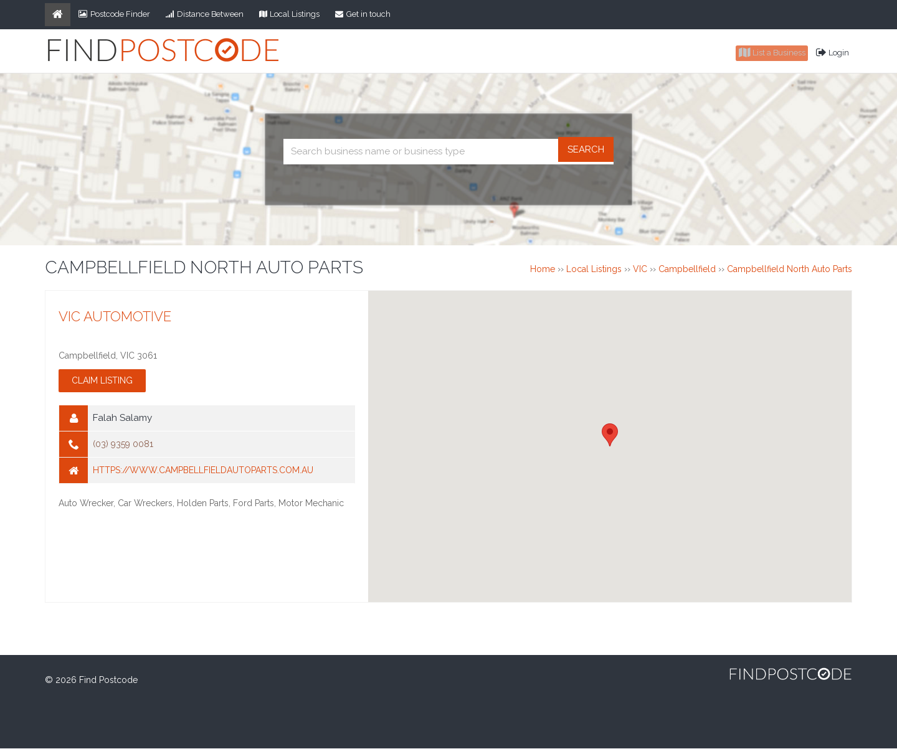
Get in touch (363, 14)
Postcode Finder (114, 14)
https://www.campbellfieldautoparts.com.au (203, 471)
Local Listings (289, 14)
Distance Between (205, 14)
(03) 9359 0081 (123, 445)
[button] (610, 435)
